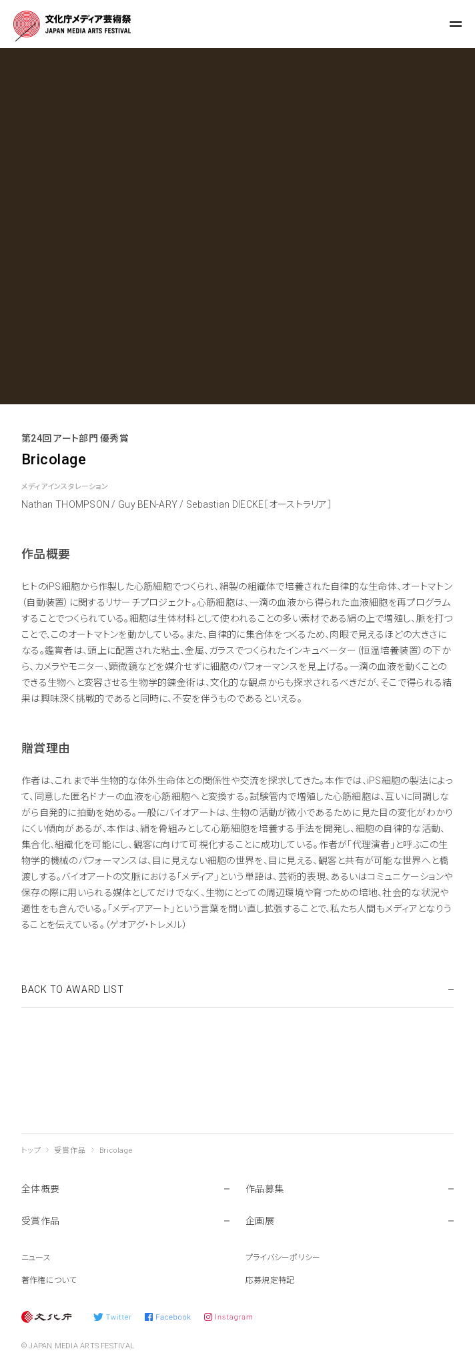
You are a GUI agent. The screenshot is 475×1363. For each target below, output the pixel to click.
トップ (31, 1150)
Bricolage (116, 1150)
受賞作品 (69, 1150)
